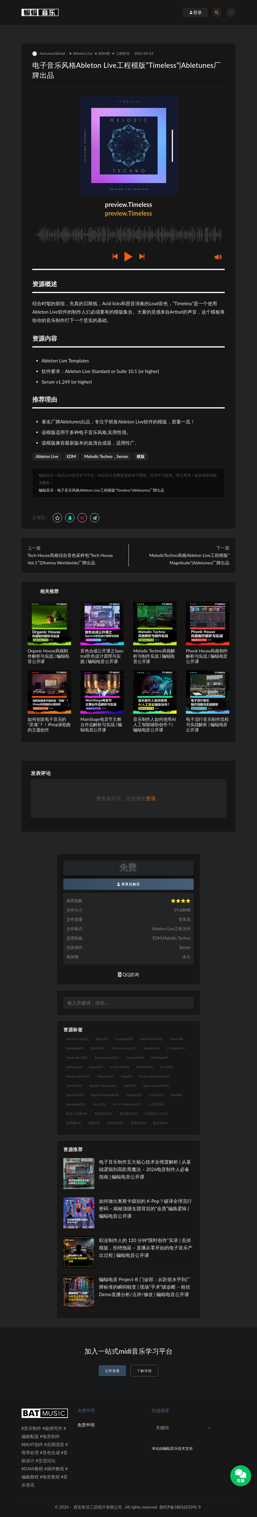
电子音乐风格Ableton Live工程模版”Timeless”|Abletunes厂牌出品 (110, 490)
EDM (71, 456)
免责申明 (86, 1424)
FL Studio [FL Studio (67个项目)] (176, 1048)
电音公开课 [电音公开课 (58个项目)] (76, 1113)
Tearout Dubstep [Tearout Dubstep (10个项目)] (105, 1095)
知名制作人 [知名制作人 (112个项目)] (156, 1113)
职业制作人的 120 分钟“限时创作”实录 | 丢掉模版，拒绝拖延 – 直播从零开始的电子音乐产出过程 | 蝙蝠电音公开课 (145, 1247)
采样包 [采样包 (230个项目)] (115, 1123)
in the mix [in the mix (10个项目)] (119, 1067)
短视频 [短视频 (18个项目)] (73, 1123)
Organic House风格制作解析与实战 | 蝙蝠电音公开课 (48, 656)
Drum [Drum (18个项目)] (176, 1039)
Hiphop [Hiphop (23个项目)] (74, 1067)
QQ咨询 (128, 974)
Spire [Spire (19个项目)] (130, 1085)
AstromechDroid (48, 53)
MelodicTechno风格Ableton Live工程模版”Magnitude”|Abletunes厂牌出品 (189, 559)
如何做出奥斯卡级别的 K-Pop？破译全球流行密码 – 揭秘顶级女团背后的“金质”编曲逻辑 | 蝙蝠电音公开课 (145, 1208)
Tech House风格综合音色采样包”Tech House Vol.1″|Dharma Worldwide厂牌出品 (70, 559)
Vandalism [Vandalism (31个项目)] (75, 1104)
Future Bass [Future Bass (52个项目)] (76, 1057)
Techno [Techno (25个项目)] (134, 1095)
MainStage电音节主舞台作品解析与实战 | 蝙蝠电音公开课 (101, 724)
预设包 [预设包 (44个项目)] (160, 1123)
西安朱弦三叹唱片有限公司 (98, 1507)
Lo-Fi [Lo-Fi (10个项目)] (166, 1067)
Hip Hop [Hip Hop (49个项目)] (159, 1057)
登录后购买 (128, 884)
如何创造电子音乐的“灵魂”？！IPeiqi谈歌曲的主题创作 (49, 724)
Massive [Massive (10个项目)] (105, 1076)
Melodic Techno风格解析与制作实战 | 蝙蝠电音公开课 (154, 656)
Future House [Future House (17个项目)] (107, 1057)
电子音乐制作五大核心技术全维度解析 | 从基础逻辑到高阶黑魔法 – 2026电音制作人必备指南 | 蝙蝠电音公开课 (145, 1169)
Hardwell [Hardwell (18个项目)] (135, 1057)
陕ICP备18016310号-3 (180, 1507)
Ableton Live (81, 53)
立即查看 (112, 1371)
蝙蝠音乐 (46, 490)
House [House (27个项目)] (96, 1067)
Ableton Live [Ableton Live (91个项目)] (77, 1039)
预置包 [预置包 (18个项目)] (138, 1123)
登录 (151, 798)
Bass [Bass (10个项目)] (101, 1039)
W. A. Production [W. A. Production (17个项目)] (127, 1104)
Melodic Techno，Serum (106, 456)
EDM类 (102, 53)
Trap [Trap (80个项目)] (176, 1095)
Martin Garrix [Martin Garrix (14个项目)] (78, 1076)
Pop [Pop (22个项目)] (126, 1076)
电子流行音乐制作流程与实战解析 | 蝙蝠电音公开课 (207, 724)
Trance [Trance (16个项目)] (156, 1095)
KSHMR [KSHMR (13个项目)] (145, 1067)
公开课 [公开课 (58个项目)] (156, 1104)
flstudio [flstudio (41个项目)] (152, 1048)
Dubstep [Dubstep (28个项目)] (74, 1048)
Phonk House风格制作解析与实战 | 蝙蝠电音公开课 (207, 656)
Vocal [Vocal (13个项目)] (99, 1104)
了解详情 (144, 1371)
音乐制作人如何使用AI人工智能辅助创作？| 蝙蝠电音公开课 (154, 724)
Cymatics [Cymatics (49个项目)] (124, 1039)
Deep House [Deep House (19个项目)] (151, 1039)
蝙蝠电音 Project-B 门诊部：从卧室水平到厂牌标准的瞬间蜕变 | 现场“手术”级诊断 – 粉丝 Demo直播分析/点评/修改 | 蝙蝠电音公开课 (145, 1287)
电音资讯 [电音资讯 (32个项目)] (128, 1113)
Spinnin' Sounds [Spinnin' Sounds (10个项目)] (102, 1085)
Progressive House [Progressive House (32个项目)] (154, 1076)
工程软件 (121, 53)
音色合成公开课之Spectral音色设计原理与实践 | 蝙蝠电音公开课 (102, 656)
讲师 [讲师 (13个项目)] (94, 1123)
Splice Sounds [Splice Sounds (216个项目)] (156, 1085)
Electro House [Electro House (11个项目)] (124, 1048)
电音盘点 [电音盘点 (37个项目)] (103, 1113)
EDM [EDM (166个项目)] (98, 1048)
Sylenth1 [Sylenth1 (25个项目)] (74, 1095)
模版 (141, 456)
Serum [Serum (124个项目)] (74, 1085)
